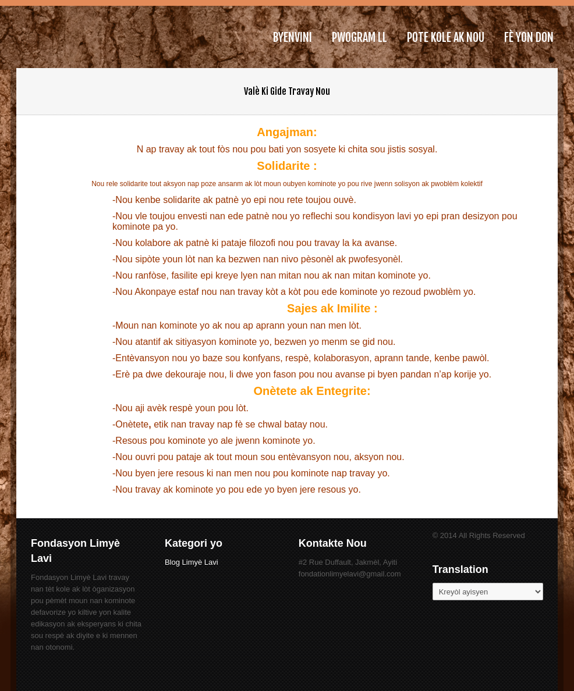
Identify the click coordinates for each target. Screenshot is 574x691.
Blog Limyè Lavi (191, 562)
